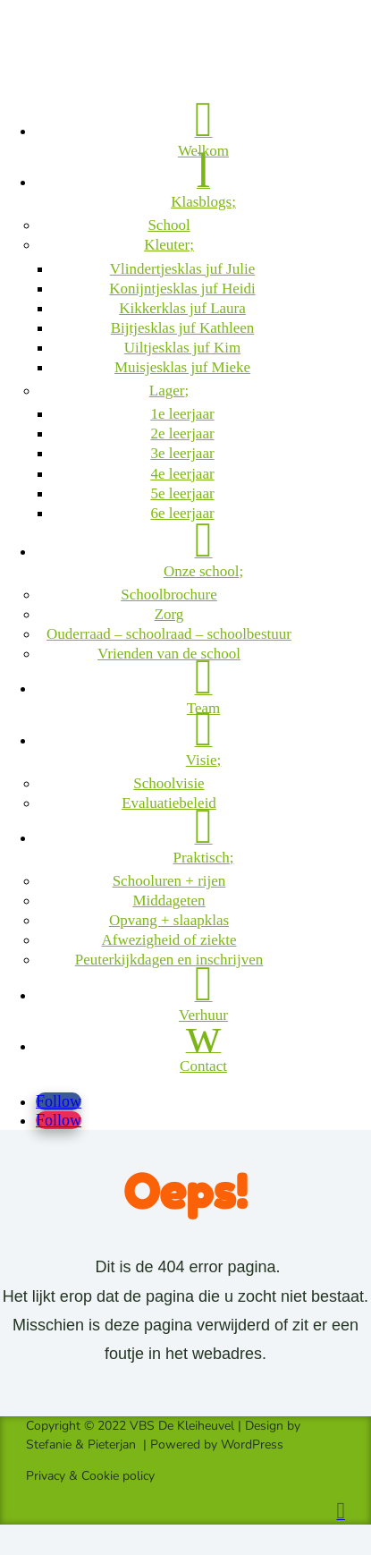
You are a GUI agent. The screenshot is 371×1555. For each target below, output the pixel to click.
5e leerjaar (182, 493)
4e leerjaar (182, 473)
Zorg (169, 614)
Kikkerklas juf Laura (182, 308)
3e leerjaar (182, 453)
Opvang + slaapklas (169, 920)
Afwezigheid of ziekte (168, 939)
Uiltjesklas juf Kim (182, 347)
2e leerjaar (182, 433)
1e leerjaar (182, 413)
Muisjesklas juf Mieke (182, 367)
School (169, 225)
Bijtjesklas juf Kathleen (183, 327)
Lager (167, 390)
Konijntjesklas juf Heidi (182, 288)
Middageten (168, 900)
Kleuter (167, 244)
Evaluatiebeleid (169, 802)
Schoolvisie (168, 783)
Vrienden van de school (168, 653)
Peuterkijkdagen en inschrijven (169, 959)
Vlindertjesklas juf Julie (182, 268)
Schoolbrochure (169, 594)
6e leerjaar (182, 513)
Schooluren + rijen (169, 880)
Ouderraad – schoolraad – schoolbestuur (168, 633)
